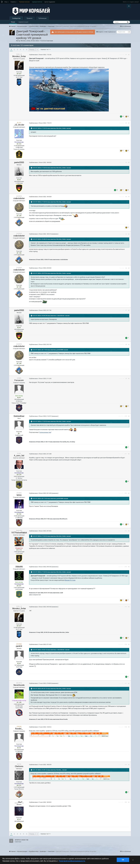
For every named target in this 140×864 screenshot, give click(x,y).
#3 (126, 163)
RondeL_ (19, 730)
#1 (126, 56)
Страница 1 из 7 (45, 50)
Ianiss (19, 496)
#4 (126, 198)
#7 (126, 311)
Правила (29, 19)
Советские (49, 42)
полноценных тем (45, 433)
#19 (126, 766)
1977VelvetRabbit (19, 534)
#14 (126, 568)
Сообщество (16, 19)
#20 (126, 803)
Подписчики (121, 33)
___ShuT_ (19, 803)
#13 (126, 532)
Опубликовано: (40, 56)
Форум (13, 23)
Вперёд (31, 51)
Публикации (42, 19)
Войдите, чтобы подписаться (107, 33)
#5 (126, 235)
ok (123, 860)
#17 (126, 684)
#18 (126, 728)
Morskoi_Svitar (25, 42)
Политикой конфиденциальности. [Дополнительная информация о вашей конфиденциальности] (72, 861)
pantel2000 (19, 163)
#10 (126, 417)
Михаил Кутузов (70, 581)
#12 (126, 494)
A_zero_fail (19, 457)
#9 (126, 380)
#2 (126, 124)
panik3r (19, 647)
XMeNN (19, 568)
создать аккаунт (134, 2)
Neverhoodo (19, 686)
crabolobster (19, 199)
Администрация (23, 23)
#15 (126, 608)
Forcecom (19, 381)
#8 (126, 346)
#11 (126, 455)
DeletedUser (19, 417)
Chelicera (19, 767)
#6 (126, 269)
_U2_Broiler (19, 126)
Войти (124, 2)
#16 (126, 645)
